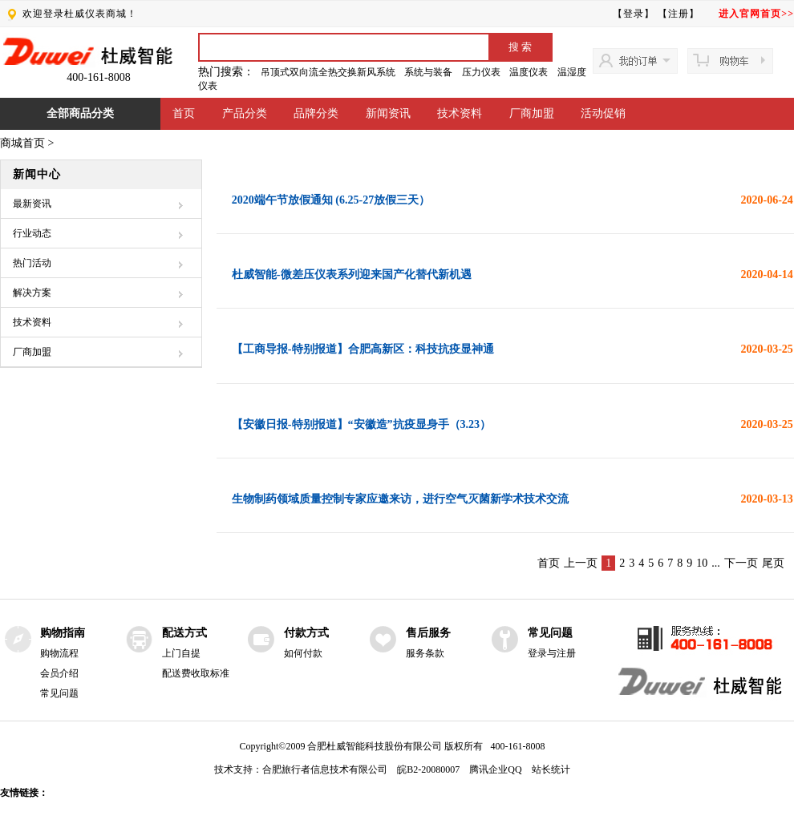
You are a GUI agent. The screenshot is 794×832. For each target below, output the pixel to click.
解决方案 (32, 292)
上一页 (581, 563)
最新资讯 (32, 203)
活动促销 (603, 113)
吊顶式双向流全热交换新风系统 (328, 72)
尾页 (773, 563)
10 (701, 563)
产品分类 (244, 113)
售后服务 (428, 633)
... (715, 563)
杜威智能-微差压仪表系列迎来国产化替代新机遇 (352, 275)
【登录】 (633, 13)
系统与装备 (428, 72)
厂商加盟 (531, 113)
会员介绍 (59, 673)
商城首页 (22, 143)
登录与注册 (552, 653)
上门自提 (181, 653)
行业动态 (32, 233)
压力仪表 (481, 72)
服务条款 (425, 653)
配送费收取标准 (195, 673)
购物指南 (62, 633)
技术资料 (459, 113)
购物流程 (59, 653)
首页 (183, 113)
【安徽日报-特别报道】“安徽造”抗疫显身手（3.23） (361, 424)
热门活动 (32, 263)
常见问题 (59, 693)
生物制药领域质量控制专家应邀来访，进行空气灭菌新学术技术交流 (400, 499)
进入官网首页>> (756, 13)
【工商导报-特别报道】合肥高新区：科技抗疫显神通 (363, 349)
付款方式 (306, 633)
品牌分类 (316, 113)
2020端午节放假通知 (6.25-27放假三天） (331, 200)
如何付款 (303, 653)
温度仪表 (528, 72)
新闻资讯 (388, 113)
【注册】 (678, 13)
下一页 (741, 563)
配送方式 (184, 633)
